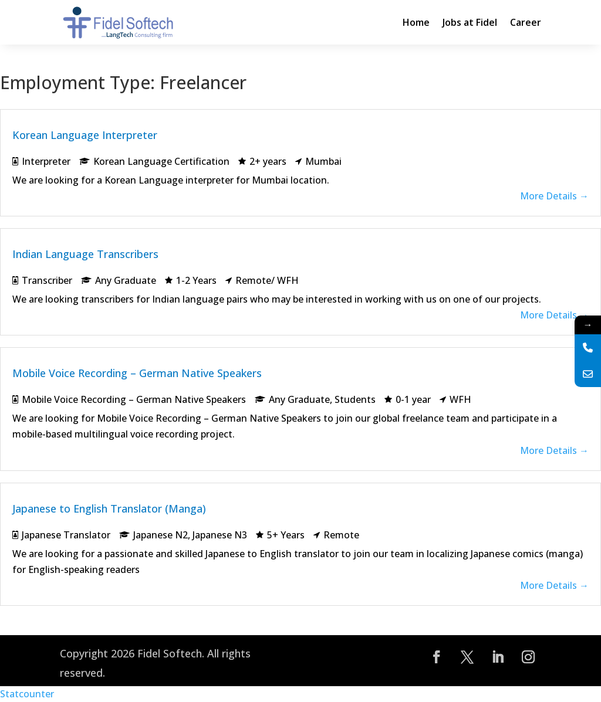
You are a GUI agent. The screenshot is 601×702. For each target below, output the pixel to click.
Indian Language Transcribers (85, 254)
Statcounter (27, 693)
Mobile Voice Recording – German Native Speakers (137, 373)
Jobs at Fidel (470, 22)
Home (416, 22)
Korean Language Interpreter (84, 135)
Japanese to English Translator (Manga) (109, 508)
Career (525, 22)
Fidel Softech (169, 653)
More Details (554, 195)
